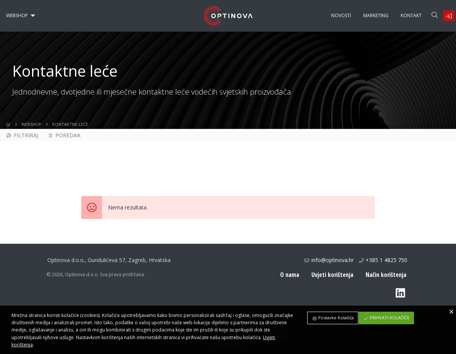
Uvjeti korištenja (332, 274)
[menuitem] (18, 15)
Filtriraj (21, 135)
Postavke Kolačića (333, 317)
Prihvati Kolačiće (386, 317)
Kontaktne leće (70, 124)
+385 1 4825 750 (386, 260)
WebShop (31, 124)
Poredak (64, 135)
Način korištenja (386, 274)
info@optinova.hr (332, 260)
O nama (289, 274)
